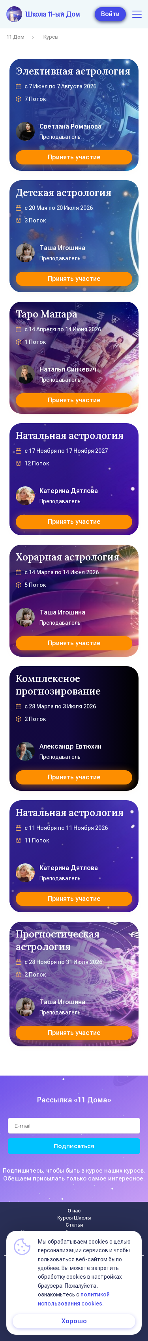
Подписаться (74, 1146)
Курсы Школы (74, 1218)
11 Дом (15, 37)
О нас (74, 1211)
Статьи (74, 1225)
